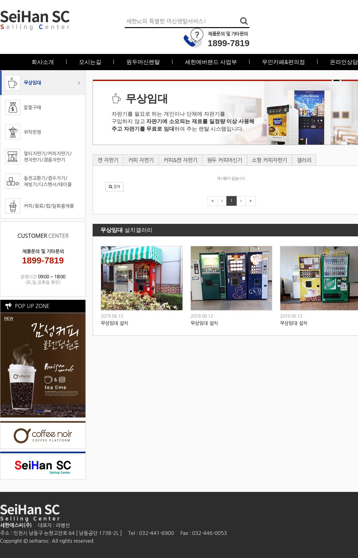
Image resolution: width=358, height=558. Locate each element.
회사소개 (42, 62)
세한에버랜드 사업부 (211, 62)
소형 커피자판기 (269, 160)
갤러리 (304, 160)
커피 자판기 (141, 160)
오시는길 (90, 62)
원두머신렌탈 (143, 62)
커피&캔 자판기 (180, 160)
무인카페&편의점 (283, 62)
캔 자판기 (108, 160)
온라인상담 (344, 62)
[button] (114, 186)
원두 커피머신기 (224, 160)
